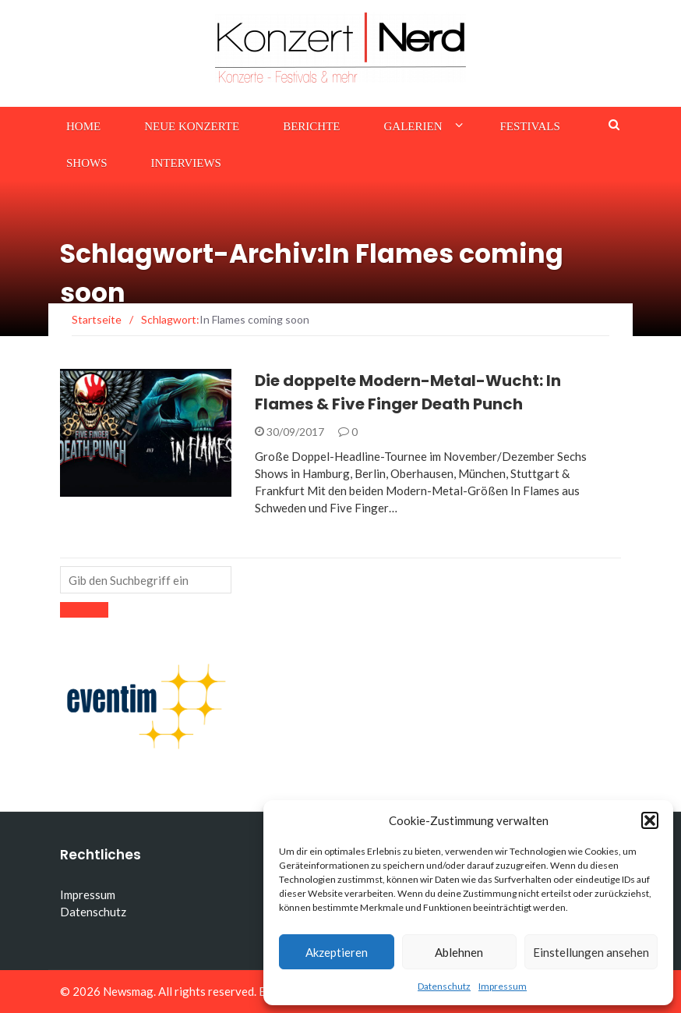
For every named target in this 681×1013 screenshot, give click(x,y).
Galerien (413, 126)
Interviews (186, 163)
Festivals (530, 126)
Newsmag (128, 991)
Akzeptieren (336, 952)
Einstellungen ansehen (591, 952)
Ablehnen (459, 952)
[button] (650, 820)
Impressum (502, 986)
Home (83, 126)
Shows (87, 163)
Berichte (311, 126)
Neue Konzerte (191, 126)
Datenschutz (444, 986)
